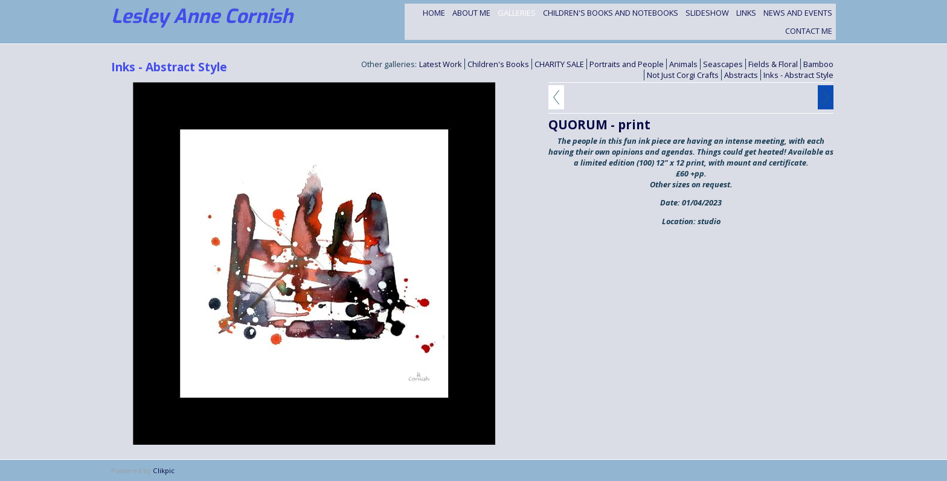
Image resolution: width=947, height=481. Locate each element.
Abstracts (741, 74)
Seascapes (723, 64)
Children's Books (498, 64)
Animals (683, 64)
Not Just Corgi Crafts (683, 74)
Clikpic (164, 470)
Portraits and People (626, 64)
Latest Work (440, 64)
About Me (471, 12)
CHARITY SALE (559, 64)
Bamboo (818, 64)
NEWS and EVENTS (797, 12)
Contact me (808, 30)
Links (746, 12)
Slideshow (707, 12)
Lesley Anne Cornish (202, 16)
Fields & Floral (773, 64)
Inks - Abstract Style (798, 74)
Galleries (517, 12)
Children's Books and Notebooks (610, 12)
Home (434, 12)
